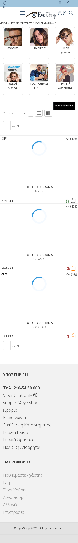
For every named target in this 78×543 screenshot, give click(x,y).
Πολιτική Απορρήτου (22, 447)
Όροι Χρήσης (15, 490)
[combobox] (17, 113)
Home (4, 23)
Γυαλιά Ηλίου (15, 432)
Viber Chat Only (20, 395)
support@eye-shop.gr (23, 402)
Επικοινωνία (14, 417)
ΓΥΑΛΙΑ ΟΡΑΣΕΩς (21, 23)
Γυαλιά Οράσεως (18, 440)
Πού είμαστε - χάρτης (23, 475)
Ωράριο (10, 410)
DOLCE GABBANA (45, 23)
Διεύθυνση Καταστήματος (27, 425)
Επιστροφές (14, 512)
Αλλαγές (10, 505)
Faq (6, 482)
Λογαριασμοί (15, 497)
